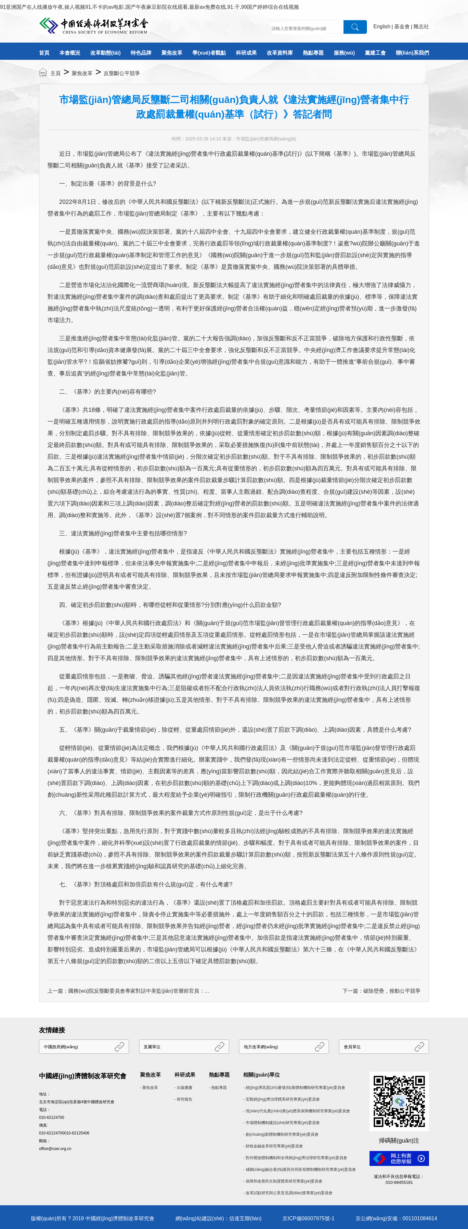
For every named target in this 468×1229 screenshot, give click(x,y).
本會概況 (69, 53)
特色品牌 (141, 53)
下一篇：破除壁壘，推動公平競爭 (382, 991)
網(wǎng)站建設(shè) (200, 1218)
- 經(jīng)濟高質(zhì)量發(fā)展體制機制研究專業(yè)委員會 (294, 1087)
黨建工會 (375, 53)
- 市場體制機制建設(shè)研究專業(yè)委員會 (281, 1122)
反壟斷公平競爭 (122, 73)
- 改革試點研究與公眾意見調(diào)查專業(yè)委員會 (287, 1193)
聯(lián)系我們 (412, 53)
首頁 (44, 53)
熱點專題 (313, 53)
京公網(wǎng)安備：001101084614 (396, 1218)
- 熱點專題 (218, 1087)
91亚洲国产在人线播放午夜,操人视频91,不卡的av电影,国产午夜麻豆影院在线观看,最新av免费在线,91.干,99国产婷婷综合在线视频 (149, 7)
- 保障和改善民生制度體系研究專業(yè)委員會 (282, 1181)
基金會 (402, 26)
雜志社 (421, 26)
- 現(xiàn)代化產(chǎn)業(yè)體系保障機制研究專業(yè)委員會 (296, 1111)
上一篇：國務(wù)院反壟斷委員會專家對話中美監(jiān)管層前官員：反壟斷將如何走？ (128, 991)
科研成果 (246, 53)
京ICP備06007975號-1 (308, 1218)
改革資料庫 (280, 53)
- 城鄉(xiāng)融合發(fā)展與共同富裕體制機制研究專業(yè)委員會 (299, 1169)
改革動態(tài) (105, 53)
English (381, 26)
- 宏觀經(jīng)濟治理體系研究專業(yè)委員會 (281, 1099)
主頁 (55, 73)
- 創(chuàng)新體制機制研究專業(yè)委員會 (280, 1134)
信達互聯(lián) (245, 1218)
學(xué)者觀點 (209, 53)
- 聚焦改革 (149, 1087)
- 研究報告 (183, 1099)
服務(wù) (344, 53)
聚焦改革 (172, 53)
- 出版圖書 (183, 1087)
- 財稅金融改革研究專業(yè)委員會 (273, 1146)
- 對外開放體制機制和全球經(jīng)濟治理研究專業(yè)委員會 (295, 1158)
